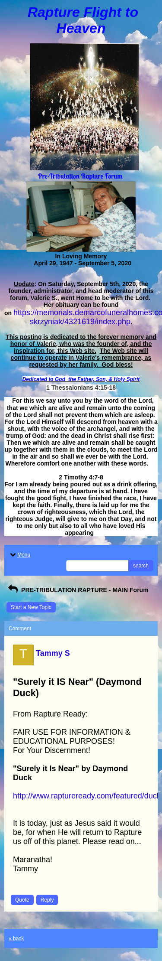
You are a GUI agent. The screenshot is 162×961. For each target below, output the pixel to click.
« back (16, 938)
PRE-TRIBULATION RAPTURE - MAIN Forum (77, 589)
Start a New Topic (31, 607)
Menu (19, 555)
